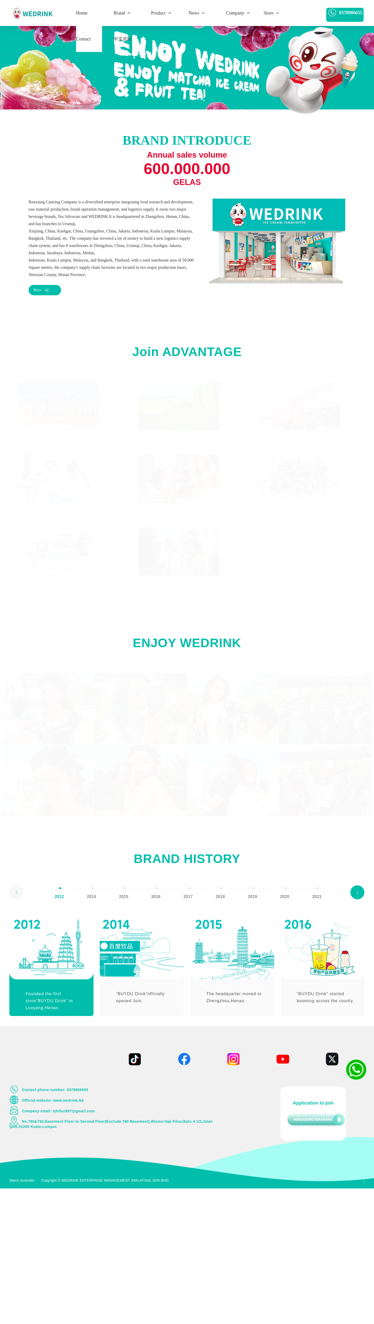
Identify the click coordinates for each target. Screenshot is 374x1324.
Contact (83, 39)
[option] (59, 1028)
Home (82, 13)
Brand (122, 13)
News (197, 13)
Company (238, 13)
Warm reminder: (22, 1316)
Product (161, 13)
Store (272, 13)
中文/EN (122, 39)
